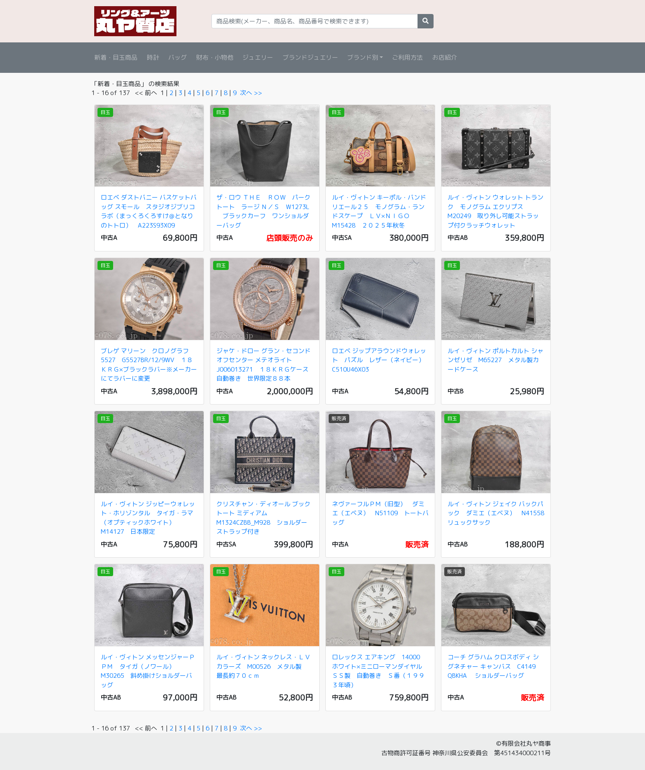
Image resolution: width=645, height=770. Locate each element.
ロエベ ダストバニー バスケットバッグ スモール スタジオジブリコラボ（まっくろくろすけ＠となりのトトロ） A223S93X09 (149, 211)
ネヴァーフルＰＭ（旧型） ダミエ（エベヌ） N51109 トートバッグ (380, 513)
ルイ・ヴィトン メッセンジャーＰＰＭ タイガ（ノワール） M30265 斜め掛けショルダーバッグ (148, 671)
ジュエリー (257, 57)
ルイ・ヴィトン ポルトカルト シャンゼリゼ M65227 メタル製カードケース (495, 360)
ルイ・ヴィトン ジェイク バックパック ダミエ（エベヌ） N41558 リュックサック (499, 513)
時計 (153, 57)
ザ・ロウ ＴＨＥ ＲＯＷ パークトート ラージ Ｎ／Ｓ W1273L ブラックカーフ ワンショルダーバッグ (263, 211)
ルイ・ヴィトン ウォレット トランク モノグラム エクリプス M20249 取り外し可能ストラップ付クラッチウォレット (495, 211)
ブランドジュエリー (310, 57)
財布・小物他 (214, 57)
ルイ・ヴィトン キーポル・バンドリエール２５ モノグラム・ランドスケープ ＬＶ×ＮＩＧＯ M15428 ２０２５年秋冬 (379, 211)
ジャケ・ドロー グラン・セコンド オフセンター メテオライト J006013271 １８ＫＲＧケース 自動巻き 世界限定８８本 (265, 365)
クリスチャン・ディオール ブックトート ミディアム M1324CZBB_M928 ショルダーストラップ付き (263, 518)
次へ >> (251, 92)
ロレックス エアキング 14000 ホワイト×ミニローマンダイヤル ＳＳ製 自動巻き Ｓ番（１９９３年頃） (380, 671)
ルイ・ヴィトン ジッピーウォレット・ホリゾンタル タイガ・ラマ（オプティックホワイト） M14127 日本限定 (148, 518)
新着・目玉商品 (115, 57)
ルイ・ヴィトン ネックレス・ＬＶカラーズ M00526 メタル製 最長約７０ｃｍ (263, 666)
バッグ (177, 57)
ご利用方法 (407, 57)
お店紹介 (444, 57)
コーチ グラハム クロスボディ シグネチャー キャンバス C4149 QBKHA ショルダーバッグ (493, 666)
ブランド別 (362, 57)
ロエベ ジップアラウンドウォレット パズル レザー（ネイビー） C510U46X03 (381, 360)
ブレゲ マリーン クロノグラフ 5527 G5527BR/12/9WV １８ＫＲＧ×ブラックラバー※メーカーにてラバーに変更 (149, 365)
